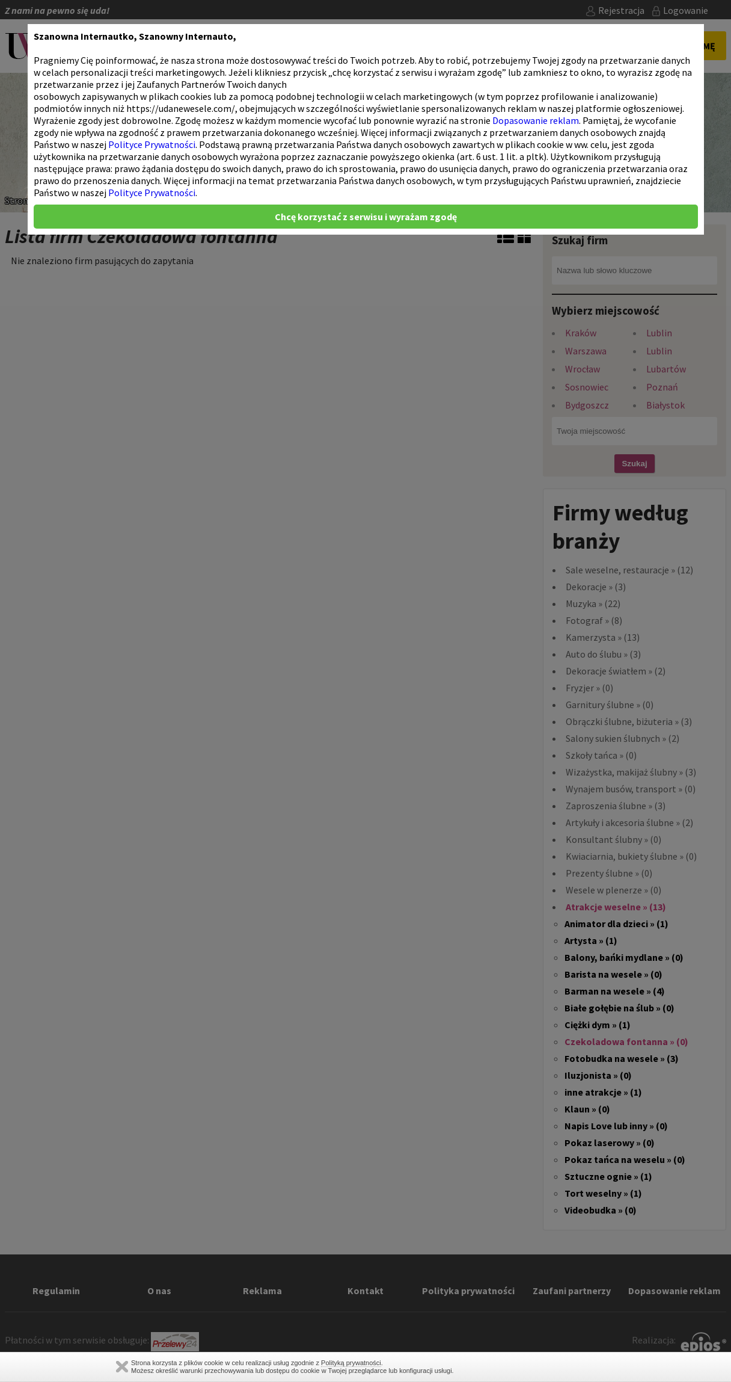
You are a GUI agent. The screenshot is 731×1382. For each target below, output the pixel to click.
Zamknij (122, 1366)
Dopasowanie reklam (535, 120)
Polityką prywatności (351, 1362)
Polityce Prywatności (151, 144)
